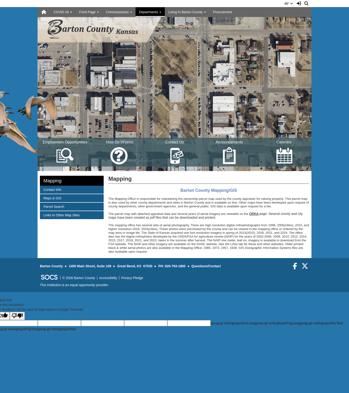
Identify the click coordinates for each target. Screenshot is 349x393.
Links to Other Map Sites (61, 215)
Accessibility (108, 278)
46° (288, 3)
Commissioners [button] (119, 12)
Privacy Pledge (132, 278)
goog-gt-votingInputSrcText (321, 323)
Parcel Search (53, 206)
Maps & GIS (52, 198)
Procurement (222, 12)
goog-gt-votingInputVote (57, 329)
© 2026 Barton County (78, 278)
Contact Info (52, 189)
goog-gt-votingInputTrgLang (277, 323)
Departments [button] (150, 12)
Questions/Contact (206, 266)
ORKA (253, 214)
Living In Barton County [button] (187, 12)
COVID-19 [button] (63, 12)
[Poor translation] (17, 316)
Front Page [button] (89, 12)
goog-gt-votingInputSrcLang (233, 323)
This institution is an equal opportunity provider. (74, 285)
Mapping (52, 180)
